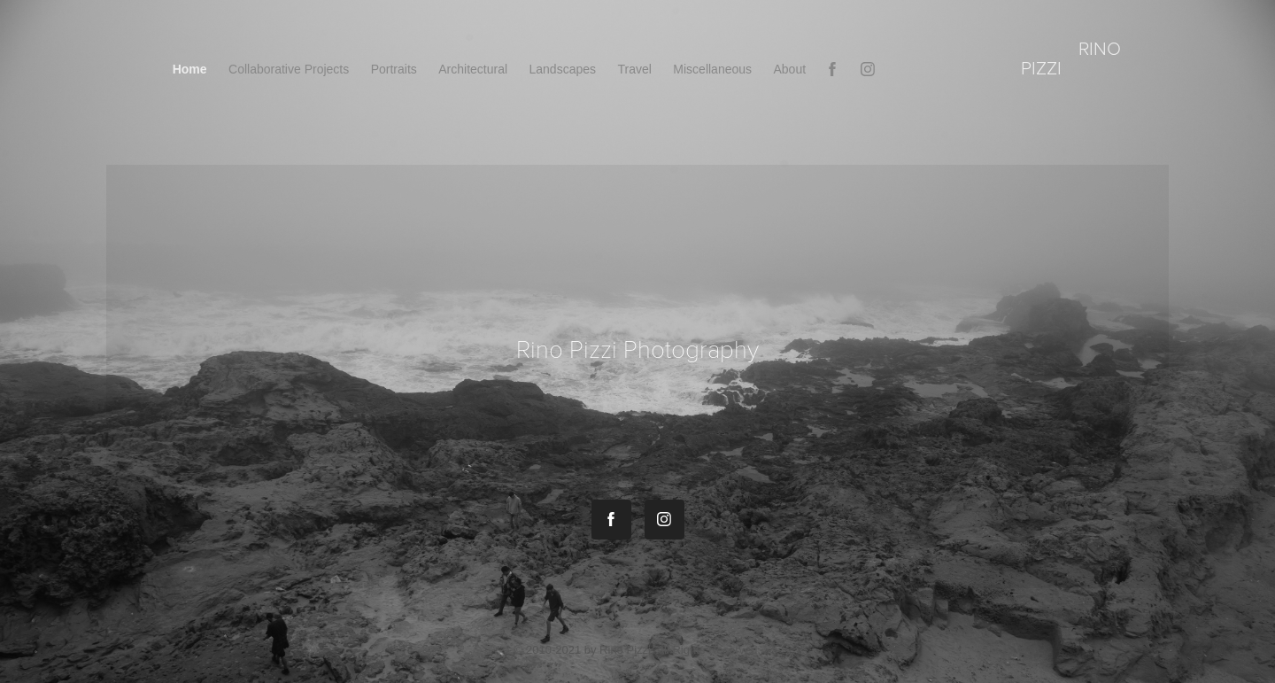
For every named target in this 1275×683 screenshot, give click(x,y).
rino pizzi (1073, 57)
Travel (634, 69)
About (790, 69)
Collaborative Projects (288, 69)
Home (190, 69)
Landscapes (563, 69)
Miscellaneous (712, 69)
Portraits (394, 69)
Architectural (472, 69)
